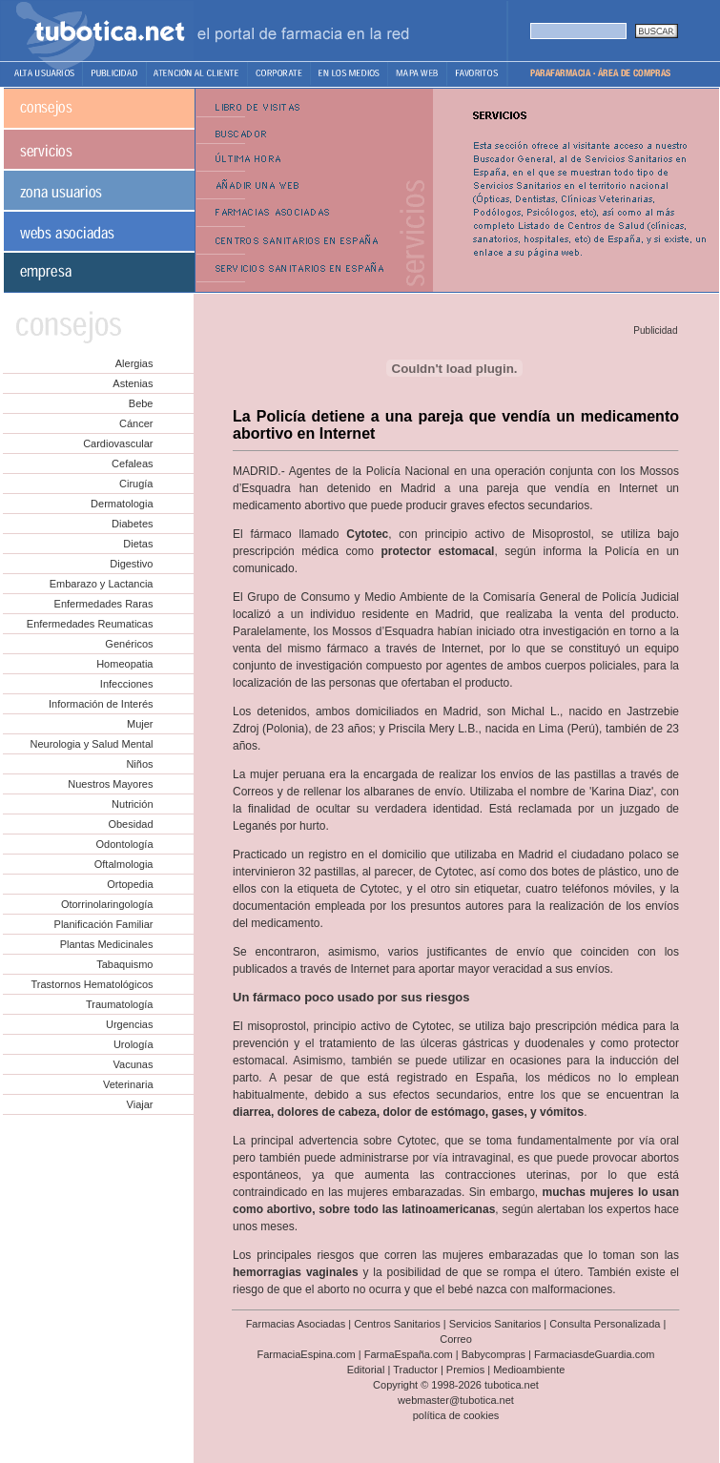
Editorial (366, 1369)
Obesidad (130, 824)
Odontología (125, 844)
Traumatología (120, 1004)
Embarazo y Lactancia (102, 583)
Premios (465, 1369)
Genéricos (129, 643)
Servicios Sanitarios (495, 1323)
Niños (139, 764)
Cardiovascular (118, 443)
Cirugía (136, 483)
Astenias (133, 383)
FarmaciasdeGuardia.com (594, 1354)
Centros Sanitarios (397, 1323)
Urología (133, 1044)
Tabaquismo (124, 964)
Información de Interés (101, 704)
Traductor (415, 1369)
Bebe (141, 403)
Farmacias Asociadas (296, 1323)
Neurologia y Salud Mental (91, 744)
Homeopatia (124, 664)
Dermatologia (122, 503)
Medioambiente (529, 1369)
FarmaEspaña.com (408, 1354)
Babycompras (493, 1354)
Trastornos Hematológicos (92, 984)
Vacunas (133, 1064)
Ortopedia (130, 884)
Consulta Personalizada (604, 1323)
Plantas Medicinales (107, 944)
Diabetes (132, 523)
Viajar (140, 1104)
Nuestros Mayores (110, 784)
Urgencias (130, 1024)
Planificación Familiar (104, 924)
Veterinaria (128, 1084)
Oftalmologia (124, 864)
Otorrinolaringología (107, 904)
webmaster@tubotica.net (456, 1400)
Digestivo (131, 563)
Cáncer (136, 423)
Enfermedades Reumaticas (90, 623)
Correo (456, 1339)
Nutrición (132, 804)
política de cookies (456, 1415)
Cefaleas (132, 463)
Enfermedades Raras (104, 603)
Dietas (138, 543)
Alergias (134, 363)
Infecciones (127, 684)
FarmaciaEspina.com (306, 1354)
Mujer (140, 724)
